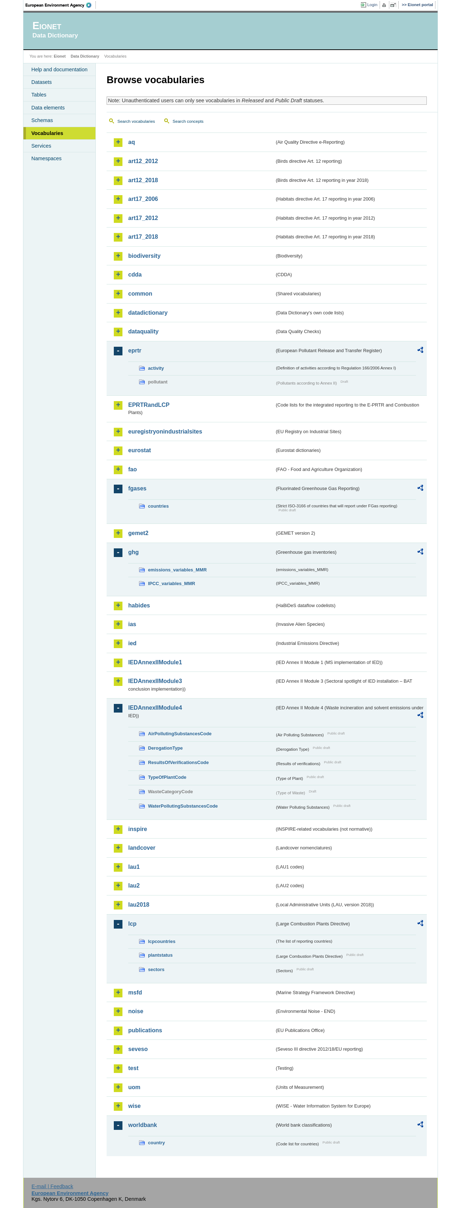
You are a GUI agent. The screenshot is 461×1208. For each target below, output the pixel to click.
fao (132, 469)
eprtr (134, 350)
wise (134, 1106)
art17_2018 (143, 237)
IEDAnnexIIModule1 (155, 662)
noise (135, 1011)
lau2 (134, 886)
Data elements (48, 108)
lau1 (134, 867)
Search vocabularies (136, 121)
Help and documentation (59, 69)
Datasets (41, 82)
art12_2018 (143, 180)
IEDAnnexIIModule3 (155, 681)
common (140, 294)
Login (372, 5)
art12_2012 (143, 161)
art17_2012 (143, 218)
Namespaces (46, 158)
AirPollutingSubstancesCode (179, 733)
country (156, 1142)
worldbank (142, 1125)
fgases (137, 488)
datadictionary (147, 313)
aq (131, 142)
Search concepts (188, 121)
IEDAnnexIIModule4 (155, 708)
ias (132, 624)
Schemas (42, 120)
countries (158, 506)
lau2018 (138, 905)
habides (139, 605)
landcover (142, 848)
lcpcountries (161, 941)
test (133, 1068)
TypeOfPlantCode (167, 777)
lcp (132, 924)
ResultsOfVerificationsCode (178, 762)
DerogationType (165, 748)
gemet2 (138, 533)
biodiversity (144, 256)
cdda (135, 274)
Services (41, 146)
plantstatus (160, 955)
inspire (137, 829)
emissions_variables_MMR (177, 569)
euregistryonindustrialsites (165, 431)
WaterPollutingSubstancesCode (183, 806)
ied (132, 643)
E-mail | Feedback (52, 1186)
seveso (138, 1049)
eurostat (139, 450)
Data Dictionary (85, 56)
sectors (156, 969)
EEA (61, 5)
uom (134, 1087)
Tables (38, 95)
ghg (133, 552)
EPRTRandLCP (149, 405)
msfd (135, 992)
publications (145, 1030)
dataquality (143, 331)
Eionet (60, 56)
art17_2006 (143, 199)
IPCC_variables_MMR (171, 583)
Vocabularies (47, 133)
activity (156, 368)
